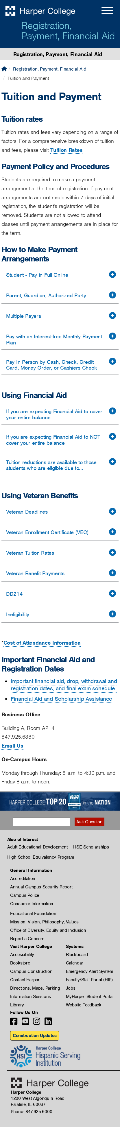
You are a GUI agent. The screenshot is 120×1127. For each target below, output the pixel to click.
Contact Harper (25, 980)
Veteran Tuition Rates (30, 552)
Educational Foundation (33, 913)
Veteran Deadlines (27, 511)
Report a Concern (27, 939)
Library (17, 1005)
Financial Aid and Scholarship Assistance (61, 698)
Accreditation (22, 878)
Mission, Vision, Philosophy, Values (44, 922)
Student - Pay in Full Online (37, 275)
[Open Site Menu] (101, 11)
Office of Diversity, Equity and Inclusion (48, 930)
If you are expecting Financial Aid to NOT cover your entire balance (53, 440)
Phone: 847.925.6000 (31, 1112)
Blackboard (77, 955)
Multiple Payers (23, 316)
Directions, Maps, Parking (35, 988)
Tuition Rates (66, 150)
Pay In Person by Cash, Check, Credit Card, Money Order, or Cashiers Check (51, 365)
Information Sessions (30, 996)
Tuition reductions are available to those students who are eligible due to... (51, 465)
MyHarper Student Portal (90, 996)
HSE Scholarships (91, 847)
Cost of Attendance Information (42, 642)
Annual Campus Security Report (41, 887)
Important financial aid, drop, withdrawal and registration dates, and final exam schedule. (64, 685)
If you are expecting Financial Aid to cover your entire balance (54, 414)
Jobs (70, 988)
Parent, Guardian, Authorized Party (46, 295)
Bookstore (20, 963)
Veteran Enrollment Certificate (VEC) (47, 532)
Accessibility (22, 955)
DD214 (14, 594)
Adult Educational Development (37, 847)
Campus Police (24, 895)
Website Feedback (83, 1005)
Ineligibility (17, 614)
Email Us (12, 745)
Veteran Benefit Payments (35, 573)
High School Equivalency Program (40, 857)
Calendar (75, 963)
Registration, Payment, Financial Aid (68, 30)
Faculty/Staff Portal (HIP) (89, 980)
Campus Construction (31, 971)
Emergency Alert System (89, 971)
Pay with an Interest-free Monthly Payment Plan (54, 339)
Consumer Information (31, 904)
